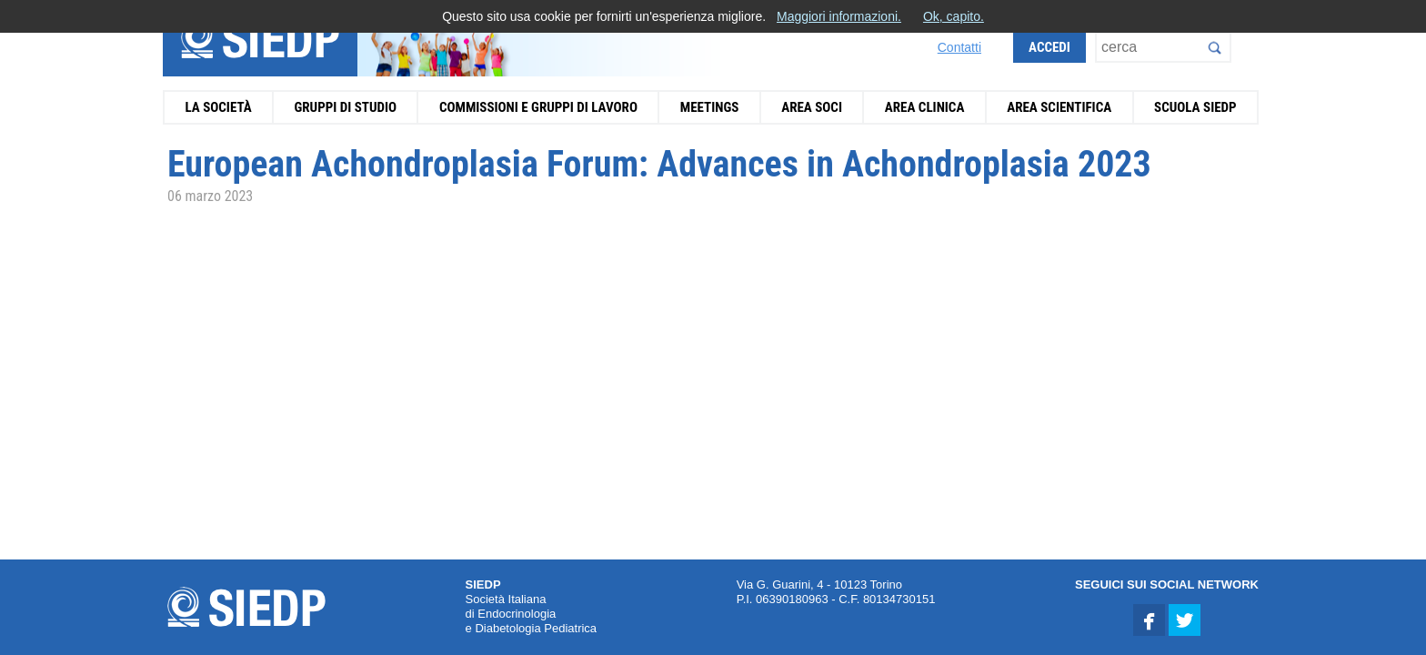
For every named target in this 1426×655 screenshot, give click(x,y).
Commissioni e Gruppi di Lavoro (538, 107)
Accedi (1049, 47)
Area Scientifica (1059, 107)
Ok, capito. (953, 16)
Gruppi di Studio (345, 107)
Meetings (709, 107)
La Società (218, 107)
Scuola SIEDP (1195, 107)
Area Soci (811, 107)
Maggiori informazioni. (839, 16)
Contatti (959, 47)
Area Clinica (925, 107)
